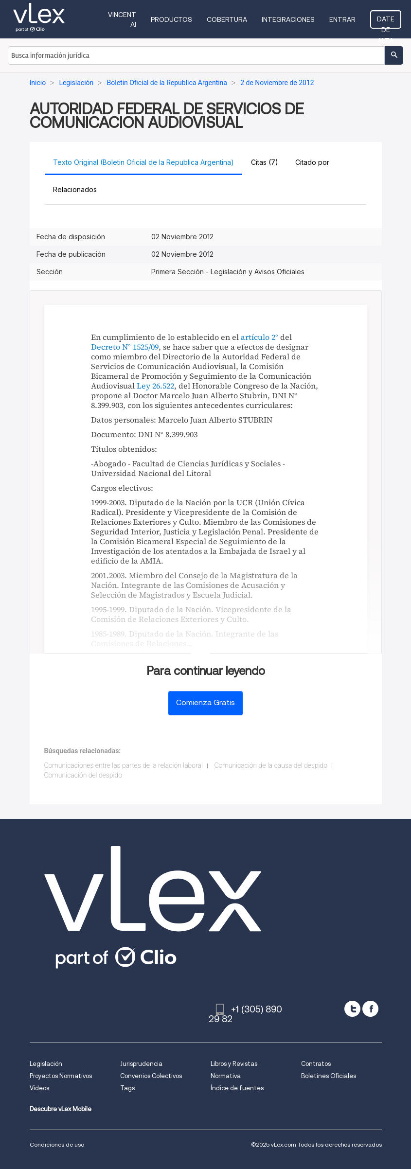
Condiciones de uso (57, 1144)
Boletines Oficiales (328, 1076)
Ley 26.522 (155, 385)
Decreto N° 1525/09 (125, 346)
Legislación (46, 1063)
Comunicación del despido (83, 775)
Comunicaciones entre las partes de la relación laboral (123, 765)
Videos (39, 1088)
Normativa (226, 1076)
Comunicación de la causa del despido (270, 765)
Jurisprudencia (141, 1063)
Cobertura (227, 19)
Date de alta (385, 22)
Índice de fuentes (237, 1088)
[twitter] (352, 1009)
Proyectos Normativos (61, 1076)
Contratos (316, 1063)
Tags (127, 1088)
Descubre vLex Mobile (60, 1109)
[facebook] (370, 1009)
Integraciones (288, 19)
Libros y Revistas (234, 1063)
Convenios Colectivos (151, 1076)
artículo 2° (259, 337)
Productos (171, 19)
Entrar (342, 19)
